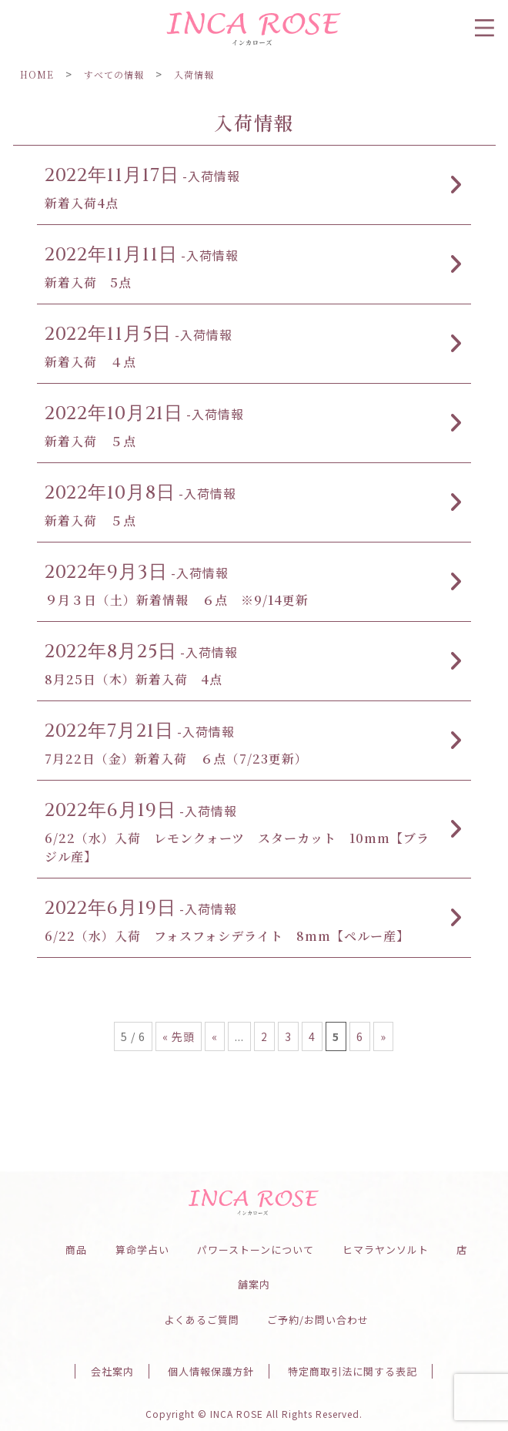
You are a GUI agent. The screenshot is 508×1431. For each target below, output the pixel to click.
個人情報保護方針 (211, 1371)
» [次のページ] (383, 1036)
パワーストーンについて (255, 1249)
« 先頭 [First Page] (178, 1036)
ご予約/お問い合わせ (318, 1319)
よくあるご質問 (201, 1319)
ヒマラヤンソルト (386, 1249)
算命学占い (142, 1249)
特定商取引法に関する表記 (352, 1371)
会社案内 (112, 1371)
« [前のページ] (215, 1036)
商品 (76, 1249)
